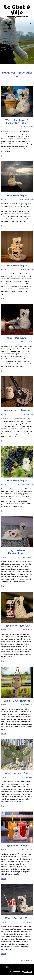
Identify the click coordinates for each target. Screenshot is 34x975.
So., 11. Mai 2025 (28, 922)
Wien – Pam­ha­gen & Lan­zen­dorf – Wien (17, 121)
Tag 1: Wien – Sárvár (17, 845)
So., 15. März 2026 (27, 127)
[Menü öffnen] (30, 23)
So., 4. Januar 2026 (27, 269)
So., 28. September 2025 (25, 484)
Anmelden (5, 967)
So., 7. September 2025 (25, 557)
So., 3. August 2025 (27, 705)
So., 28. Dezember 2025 (25, 342)
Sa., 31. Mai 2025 (27, 849)
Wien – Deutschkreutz (17, 410)
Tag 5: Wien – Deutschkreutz (17, 552)
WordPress (28, 972)
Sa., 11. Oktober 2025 (26, 414)
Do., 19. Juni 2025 (27, 777)
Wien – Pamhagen (17, 195)
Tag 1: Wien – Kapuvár (17, 625)
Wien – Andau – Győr (17, 773)
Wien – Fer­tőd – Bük (17, 918)
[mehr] (3, 156)
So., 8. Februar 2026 (26, 199)
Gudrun (3, 127)
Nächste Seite (27, 960)
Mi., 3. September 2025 (25, 630)
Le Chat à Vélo (17, 10)
